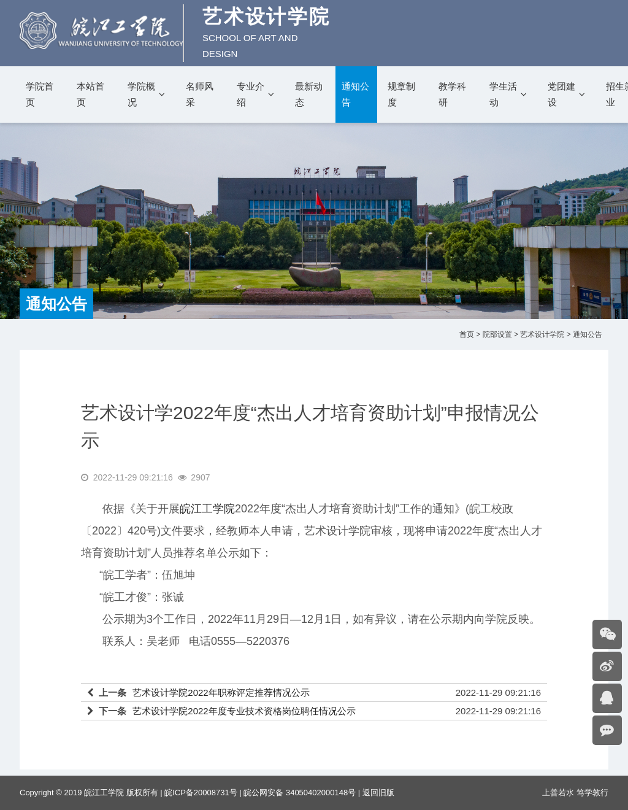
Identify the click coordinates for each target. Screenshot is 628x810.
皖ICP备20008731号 (200, 792)
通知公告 (355, 94)
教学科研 (452, 94)
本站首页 (90, 94)
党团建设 (561, 94)
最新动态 (309, 94)
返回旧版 (378, 792)
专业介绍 (250, 94)
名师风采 (199, 94)
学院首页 (39, 94)
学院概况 (141, 94)
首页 (466, 334)
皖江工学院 (207, 509)
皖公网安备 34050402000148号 (299, 792)
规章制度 (401, 94)
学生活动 (503, 94)
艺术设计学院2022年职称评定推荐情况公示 (220, 692)
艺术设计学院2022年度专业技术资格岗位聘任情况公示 (243, 711)
